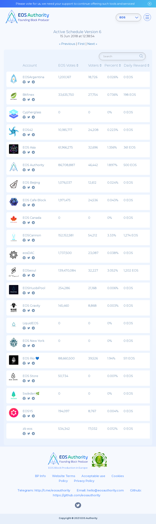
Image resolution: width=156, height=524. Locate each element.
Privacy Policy (93, 482)
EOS (122, 17)
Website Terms (71, 477)
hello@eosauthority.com (106, 492)
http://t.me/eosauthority (51, 492)
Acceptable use (102, 477)
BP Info (47, 477)
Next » (92, 44)
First (81, 44)
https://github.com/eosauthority (76, 496)
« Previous (67, 44)
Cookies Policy (63, 482)
